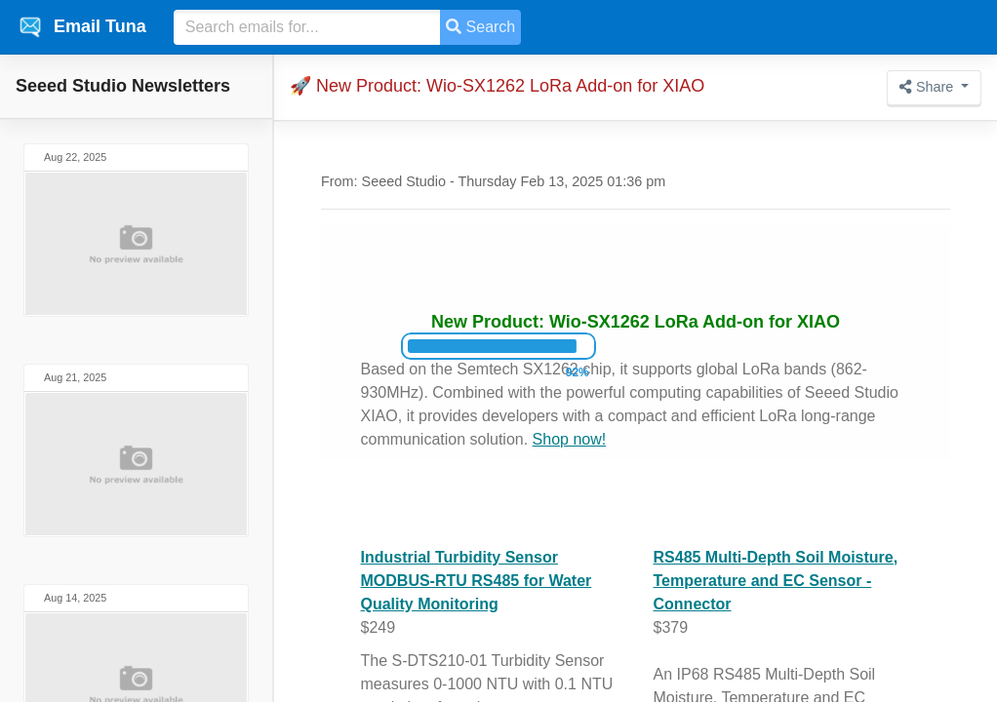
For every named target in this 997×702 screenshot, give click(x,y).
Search (480, 27)
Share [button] (928, 87)
